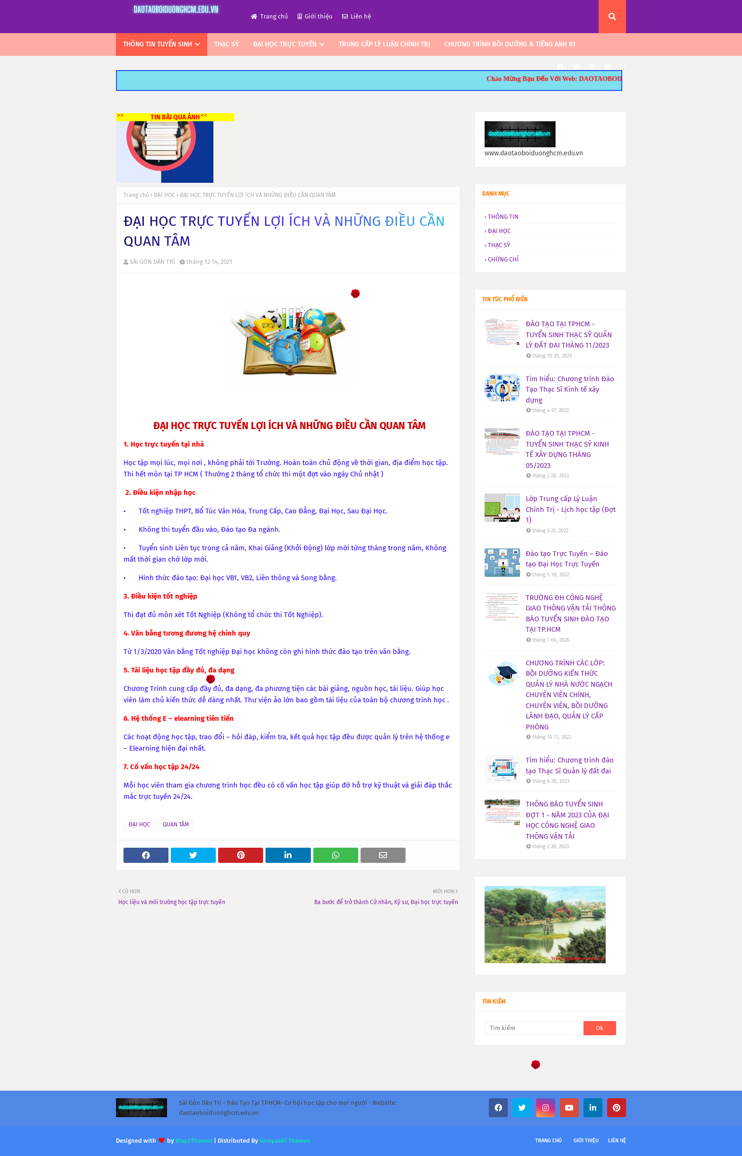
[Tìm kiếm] (534, 1028)
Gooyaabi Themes (285, 1140)
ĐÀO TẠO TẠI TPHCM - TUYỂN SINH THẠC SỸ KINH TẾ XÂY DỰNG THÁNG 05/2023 (567, 449)
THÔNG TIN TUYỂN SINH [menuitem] (157, 44)
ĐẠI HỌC (164, 195)
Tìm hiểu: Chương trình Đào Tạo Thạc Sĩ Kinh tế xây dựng (570, 389)
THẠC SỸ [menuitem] (226, 44)
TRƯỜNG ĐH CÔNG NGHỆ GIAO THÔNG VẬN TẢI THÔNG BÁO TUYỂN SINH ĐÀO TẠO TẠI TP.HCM (571, 613)
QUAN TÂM (176, 824)
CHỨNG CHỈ (503, 259)
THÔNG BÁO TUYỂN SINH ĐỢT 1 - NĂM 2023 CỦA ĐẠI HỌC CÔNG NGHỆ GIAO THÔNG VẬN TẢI (567, 820)
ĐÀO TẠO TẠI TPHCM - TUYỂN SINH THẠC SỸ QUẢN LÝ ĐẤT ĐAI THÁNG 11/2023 (569, 334)
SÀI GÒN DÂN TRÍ (152, 261)
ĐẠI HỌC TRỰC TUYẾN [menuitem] (285, 44)
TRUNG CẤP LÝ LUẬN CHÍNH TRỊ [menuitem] (384, 44)
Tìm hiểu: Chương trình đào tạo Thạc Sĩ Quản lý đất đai (570, 765)
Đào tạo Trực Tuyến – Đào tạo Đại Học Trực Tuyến (567, 559)
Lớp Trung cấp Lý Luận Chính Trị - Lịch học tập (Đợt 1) (571, 509)
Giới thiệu (315, 16)
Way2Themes (194, 1140)
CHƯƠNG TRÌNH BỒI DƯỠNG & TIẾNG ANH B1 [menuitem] (509, 44)
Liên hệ (356, 16)
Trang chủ (269, 16)
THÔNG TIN (503, 216)
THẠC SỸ (499, 245)
